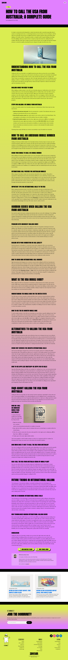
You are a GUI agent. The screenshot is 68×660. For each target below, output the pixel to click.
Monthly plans (39, 641)
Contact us (22, 647)
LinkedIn (27, 563)
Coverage (40, 646)
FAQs (41, 649)
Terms (59, 646)
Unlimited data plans (38, 644)
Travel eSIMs (39, 643)
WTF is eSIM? (21, 643)
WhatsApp (35, 197)
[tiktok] (51, 635)
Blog (8, 6)
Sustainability (57, 641)
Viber (32, 270)
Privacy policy (57, 647)
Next (29, 622)
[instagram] (54, 635)
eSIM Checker (39, 650)
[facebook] (57, 635)
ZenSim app (21, 649)
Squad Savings (21, 646)
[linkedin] (60, 635)
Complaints (58, 649)
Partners (58, 644)
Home (23, 641)
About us (22, 644)
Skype (27, 270)
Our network (39, 647)
